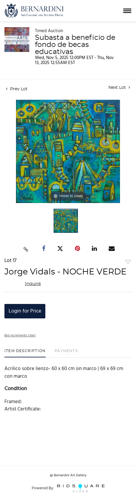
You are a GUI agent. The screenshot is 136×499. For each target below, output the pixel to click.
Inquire (33, 284)
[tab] (25, 353)
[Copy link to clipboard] (25, 248)
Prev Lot (17, 89)
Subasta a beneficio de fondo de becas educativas (75, 44)
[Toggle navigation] (127, 10)
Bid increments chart (20, 335)
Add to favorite (128, 262)
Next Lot (119, 87)
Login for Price (25, 311)
